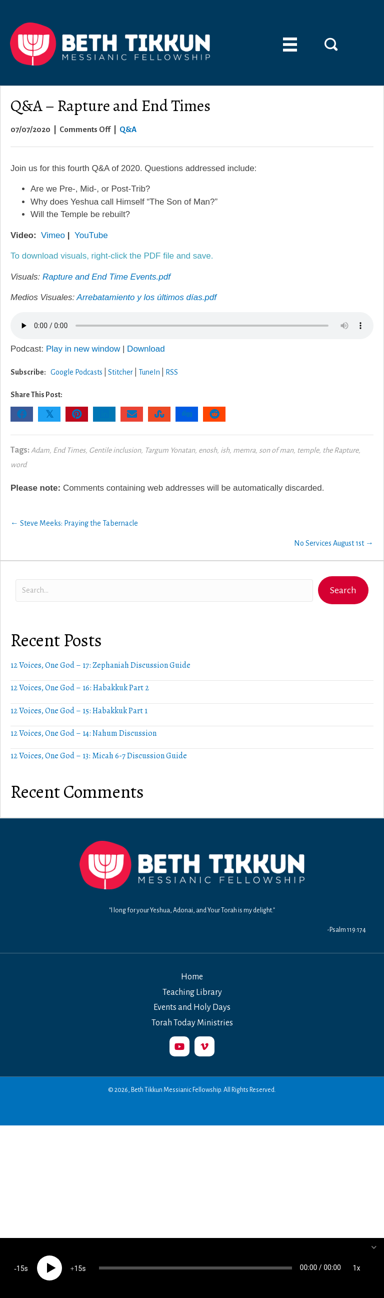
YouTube (91, 235)
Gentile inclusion (115, 450)
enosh (207, 450)
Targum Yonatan (169, 450)
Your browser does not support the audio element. (192, 325)
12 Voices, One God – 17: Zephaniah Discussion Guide (100, 665)
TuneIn (149, 372)
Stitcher (120, 372)
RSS (172, 372)
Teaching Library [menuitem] (192, 992)
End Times (69, 450)
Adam (40, 450)
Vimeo (53, 235)
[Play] (49, 1267)
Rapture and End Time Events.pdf (106, 277)
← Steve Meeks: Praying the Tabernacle (74, 523)
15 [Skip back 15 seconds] (20, 1268)
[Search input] (164, 590)
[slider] (195, 1267)
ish (225, 450)
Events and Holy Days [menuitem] (192, 1007)
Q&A (128, 129)
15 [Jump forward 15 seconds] (78, 1268)
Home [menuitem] (192, 976)
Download (146, 349)
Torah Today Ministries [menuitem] (192, 1022)
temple (308, 450)
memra (244, 450)
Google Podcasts (76, 372)
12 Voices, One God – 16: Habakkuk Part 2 (79, 687)
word (18, 465)
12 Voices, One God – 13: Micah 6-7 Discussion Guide (98, 755)
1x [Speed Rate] (356, 1268)
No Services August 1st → (334, 543)
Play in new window (83, 349)
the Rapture (340, 450)
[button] (331, 44)
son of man (276, 450)
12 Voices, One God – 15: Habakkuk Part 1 (79, 710)
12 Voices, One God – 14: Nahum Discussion (83, 733)
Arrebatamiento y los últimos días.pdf (146, 297)
